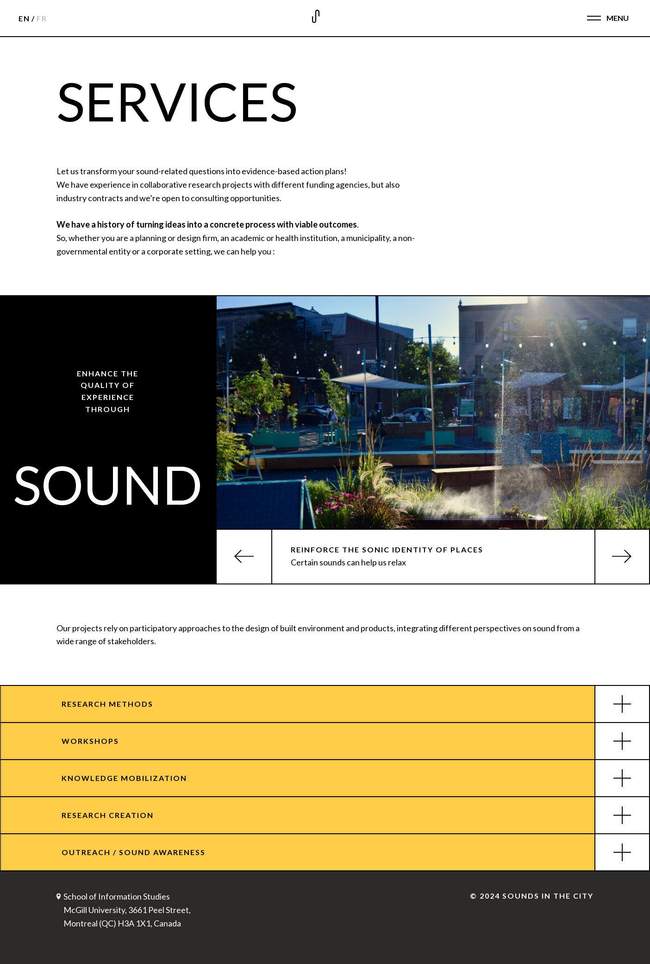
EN (24, 18)
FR (42, 18)
